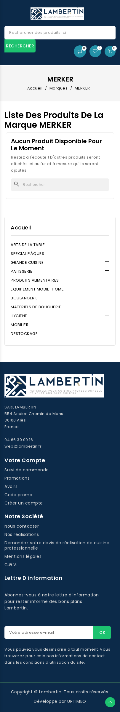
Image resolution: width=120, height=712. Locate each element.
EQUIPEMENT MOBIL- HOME (37, 289)
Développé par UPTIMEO (60, 701)
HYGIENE (19, 316)
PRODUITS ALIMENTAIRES (35, 280)
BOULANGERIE (24, 298)
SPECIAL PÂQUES (27, 253)
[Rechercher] (60, 184)
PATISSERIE (21, 271)
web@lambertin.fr (22, 446)
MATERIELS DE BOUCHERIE (36, 307)
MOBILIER (19, 325)
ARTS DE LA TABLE (28, 245)
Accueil (21, 227)
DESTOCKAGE (24, 333)
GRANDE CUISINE (27, 262)
